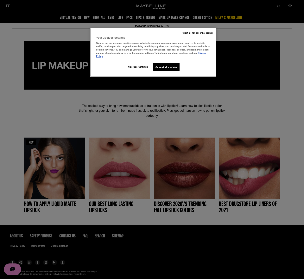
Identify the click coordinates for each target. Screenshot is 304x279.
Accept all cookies (166, 67)
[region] (153, 52)
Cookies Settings (138, 66)
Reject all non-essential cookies (197, 33)
